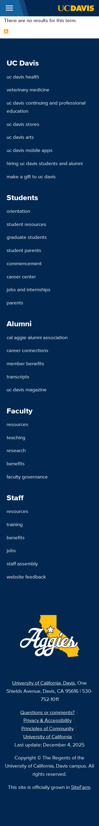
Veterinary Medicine (28, 89)
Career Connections (27, 350)
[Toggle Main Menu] (9, 8)
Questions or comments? (47, 712)
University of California (47, 736)
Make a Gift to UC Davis (31, 176)
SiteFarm (80, 787)
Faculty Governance (27, 476)
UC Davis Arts (20, 137)
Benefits (16, 463)
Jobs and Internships (28, 289)
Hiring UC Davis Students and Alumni (45, 163)
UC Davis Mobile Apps (30, 150)
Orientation (18, 211)
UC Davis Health (23, 76)
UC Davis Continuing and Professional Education (46, 107)
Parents (15, 302)
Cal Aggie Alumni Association (37, 337)
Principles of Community (47, 728)
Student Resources (26, 224)
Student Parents (24, 250)
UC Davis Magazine (27, 389)
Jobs (11, 550)
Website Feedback (26, 576)
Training (15, 524)
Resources (17, 424)
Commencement (24, 263)
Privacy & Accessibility (47, 720)
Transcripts (18, 376)
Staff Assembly (22, 563)
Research (16, 450)
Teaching (16, 437)
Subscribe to (6, 31)
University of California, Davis (43, 682)
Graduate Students (27, 237)
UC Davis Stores (23, 124)
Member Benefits (25, 363)
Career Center (21, 276)
